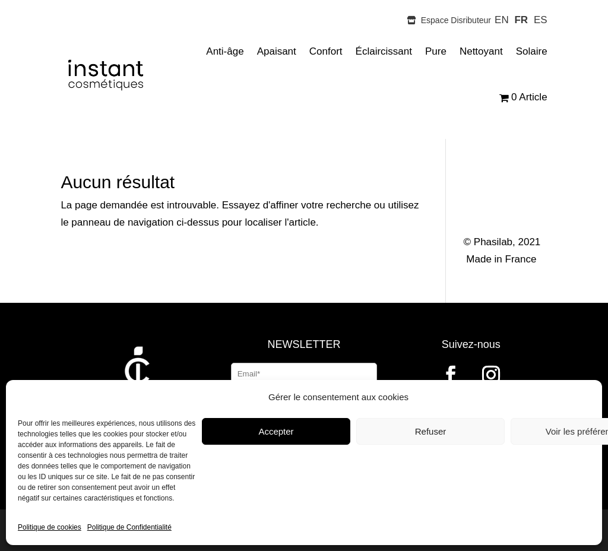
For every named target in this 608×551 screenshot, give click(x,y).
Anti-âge (224, 51)
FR (521, 20)
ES (540, 20)
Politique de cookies (49, 527)
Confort (326, 51)
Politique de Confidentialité (129, 527)
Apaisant (276, 51)
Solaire (531, 51)
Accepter (275, 431)
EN (502, 20)
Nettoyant (481, 51)
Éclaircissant (384, 51)
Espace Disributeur (449, 20)
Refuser (430, 431)
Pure (435, 51)
